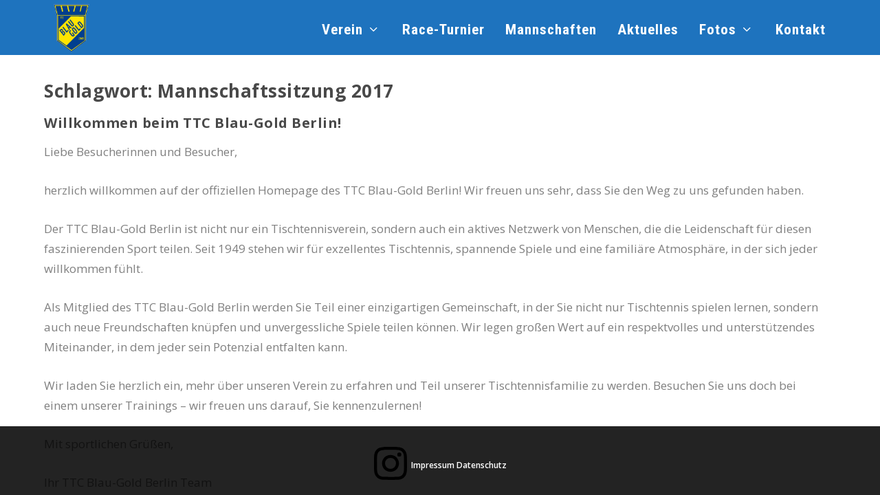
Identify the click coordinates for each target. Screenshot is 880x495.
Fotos (717, 31)
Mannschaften (551, 31)
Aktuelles (648, 31)
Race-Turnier (443, 31)
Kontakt (801, 31)
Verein (342, 31)
